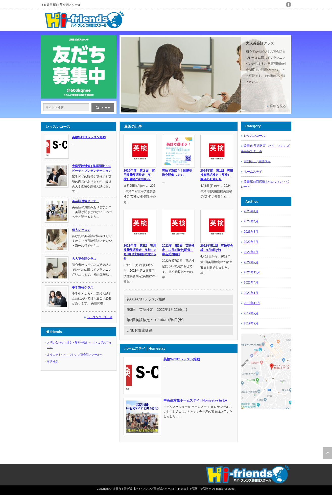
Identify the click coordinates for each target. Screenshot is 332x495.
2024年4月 (251, 221)
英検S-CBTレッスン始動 (146, 299)
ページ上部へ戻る (327, 453)
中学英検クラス (82, 287)
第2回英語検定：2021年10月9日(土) (155, 320)
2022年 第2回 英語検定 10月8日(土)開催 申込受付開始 (178, 250)
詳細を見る (278, 106)
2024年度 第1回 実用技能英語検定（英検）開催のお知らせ (216, 175)
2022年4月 (251, 252)
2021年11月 (252, 272)
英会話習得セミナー (85, 201)
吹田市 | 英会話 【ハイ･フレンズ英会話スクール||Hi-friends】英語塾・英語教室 (162, 488)
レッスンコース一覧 (99, 317)
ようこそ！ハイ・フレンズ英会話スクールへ (75, 354)
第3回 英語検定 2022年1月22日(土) (157, 310)
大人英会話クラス (260, 43)
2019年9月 (251, 313)
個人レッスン (81, 230)
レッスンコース (254, 135)
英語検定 (52, 361)
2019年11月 (252, 303)
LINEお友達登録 (139, 330)
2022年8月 (251, 242)
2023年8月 (251, 231)
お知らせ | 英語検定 (257, 161)
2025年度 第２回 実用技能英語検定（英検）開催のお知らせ (139, 175)
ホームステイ (253, 171)
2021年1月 (251, 293)
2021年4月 (251, 282)
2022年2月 (251, 262)
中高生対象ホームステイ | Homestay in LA (195, 400)
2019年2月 (251, 323)
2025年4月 (251, 211)
